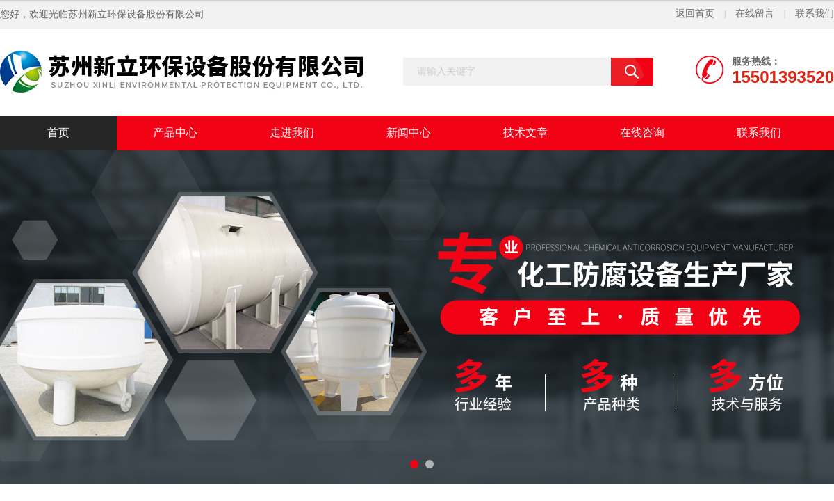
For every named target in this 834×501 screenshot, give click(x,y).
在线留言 (754, 13)
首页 (58, 132)
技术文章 (525, 132)
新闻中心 (408, 132)
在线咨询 (642, 132)
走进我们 (292, 132)
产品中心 (175, 132)
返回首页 (695, 13)
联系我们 (814, 13)
